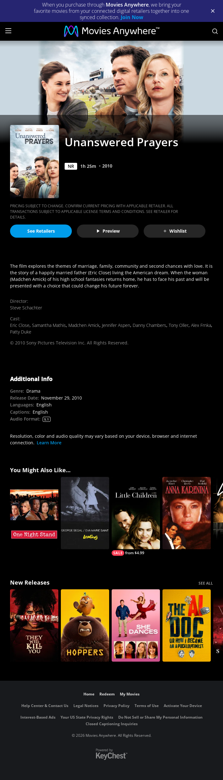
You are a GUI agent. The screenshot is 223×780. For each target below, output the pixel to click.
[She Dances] (136, 625)
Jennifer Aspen (116, 325)
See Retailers (41, 231)
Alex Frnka (201, 325)
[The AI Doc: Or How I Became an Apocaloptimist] (186, 625)
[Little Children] (136, 516)
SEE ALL (206, 583)
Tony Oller (178, 325)
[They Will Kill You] (34, 625)
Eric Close (19, 325)
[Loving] (85, 513)
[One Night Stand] (34, 513)
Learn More (49, 443)
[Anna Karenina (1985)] (186, 513)
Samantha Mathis (49, 325)
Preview (108, 231)
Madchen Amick (83, 325)
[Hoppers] (85, 625)
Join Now (132, 17)
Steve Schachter (26, 308)
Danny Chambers (149, 325)
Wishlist (175, 231)
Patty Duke (20, 332)
